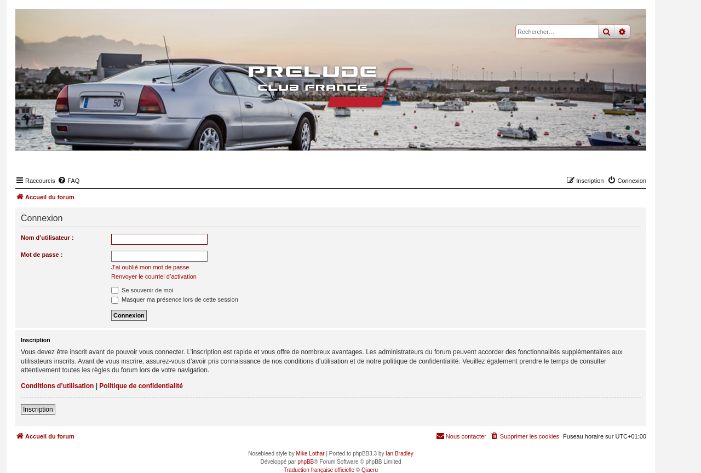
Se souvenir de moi (142, 290)
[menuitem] (68, 180)
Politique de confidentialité (141, 386)
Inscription (38, 409)
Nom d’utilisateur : (47, 237)
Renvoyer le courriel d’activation (154, 276)
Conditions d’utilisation (57, 386)
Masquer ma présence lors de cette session (174, 299)
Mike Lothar (310, 454)
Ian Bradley (399, 454)
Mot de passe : (41, 254)
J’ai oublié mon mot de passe (150, 267)
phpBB (305, 462)
